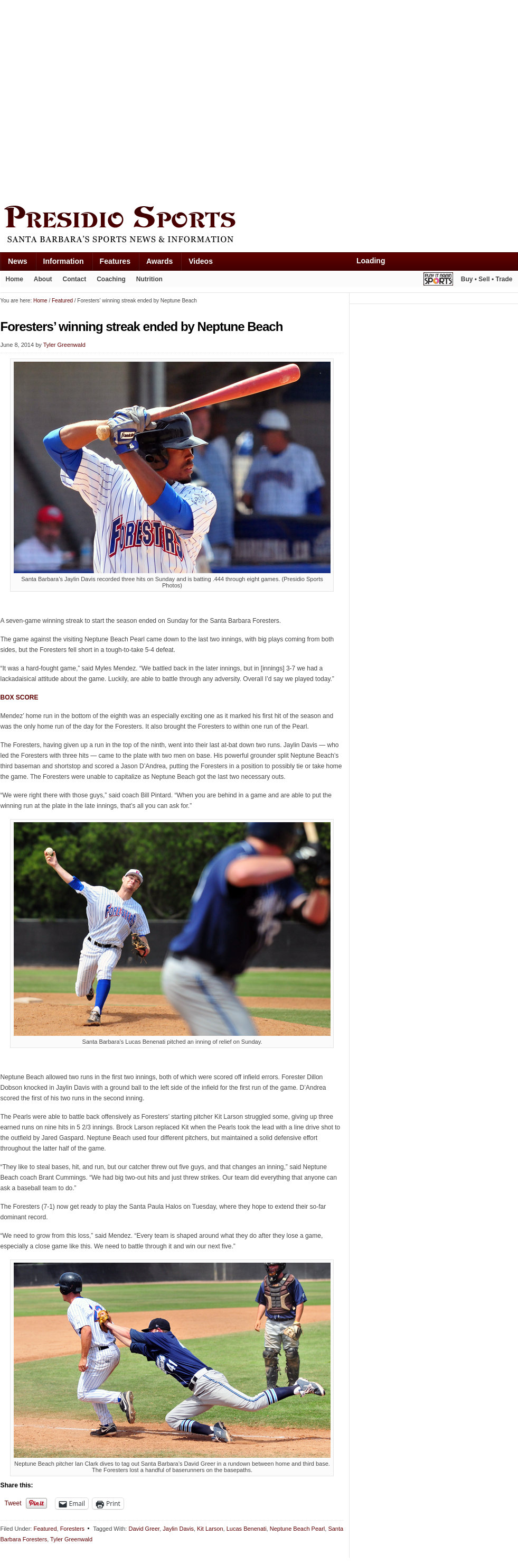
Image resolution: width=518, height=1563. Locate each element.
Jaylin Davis (178, 1528)
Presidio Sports (259, 225)
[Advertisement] (100, 100)
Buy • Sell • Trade (487, 279)
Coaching (111, 279)
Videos (201, 261)
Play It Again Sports (438, 280)
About (43, 279)
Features (115, 261)
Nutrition (149, 279)
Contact (75, 279)
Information (63, 261)
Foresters (72, 1528)
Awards (159, 261)
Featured (44, 1528)
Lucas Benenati (247, 1528)
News (17, 261)
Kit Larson (210, 1528)
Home (14, 279)
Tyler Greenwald (64, 345)
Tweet (13, 1503)
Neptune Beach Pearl (297, 1528)
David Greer (143, 1528)
